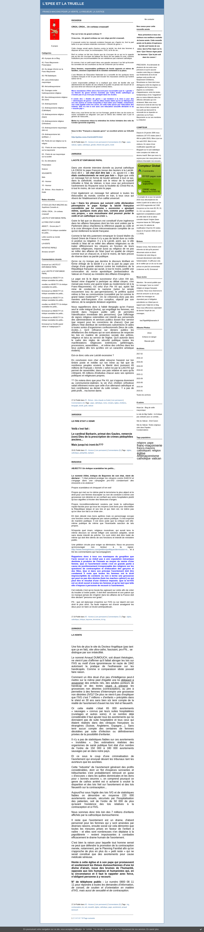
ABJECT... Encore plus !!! (51, 226)
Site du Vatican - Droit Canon (147, 421)
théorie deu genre (103, 145)
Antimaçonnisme (148, 455)
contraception (76, 907)
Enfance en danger (149, 337)
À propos (54, 46)
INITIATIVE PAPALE (49, 248)
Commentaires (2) (78, 403)
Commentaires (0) (114, 142)
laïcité (81, 406)
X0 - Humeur (46, 181)
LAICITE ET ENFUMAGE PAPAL (54, 218)
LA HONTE (46, 243)
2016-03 (140, 366)
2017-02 (140, 354)
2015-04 (140, 387)
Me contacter (149, 19)
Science (45, 169)
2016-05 (140, 362)
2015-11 (140, 374)
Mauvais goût (149, 341)
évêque (82, 619)
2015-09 (140, 378)
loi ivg (103, 619)
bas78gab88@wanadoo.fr (149, 320)
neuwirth (91, 907)
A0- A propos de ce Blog (51, 58)
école (112, 145)
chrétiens (122, 403)
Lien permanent (100, 142)
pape (150, 442)
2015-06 (140, 382)
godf (85, 406)
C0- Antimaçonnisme (49, 104)
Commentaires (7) (114, 617)
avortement (117, 907)
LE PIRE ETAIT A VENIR (51, 222)
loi (83, 907)
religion (156, 450)
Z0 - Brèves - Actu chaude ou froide (97, 400)
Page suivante (89, 918)
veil (86, 907)
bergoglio (75, 406)
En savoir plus (152, 929)
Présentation (46, 165)
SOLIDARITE (47, 173)
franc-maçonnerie (149, 445)
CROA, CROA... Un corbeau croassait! (90, 27)
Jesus (149, 333)
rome (105, 403)
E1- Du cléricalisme (49, 161)
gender (93, 145)
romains (111, 403)
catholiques (144, 450)
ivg (128, 904)
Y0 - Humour (46, 185)
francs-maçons (146, 448)
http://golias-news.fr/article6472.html (87, 137)
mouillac (45, 284)
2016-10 (140, 358)
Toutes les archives (144, 395)
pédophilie (83, 453)
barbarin (91, 453)
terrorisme (96, 619)
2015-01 (140, 391)
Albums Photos (143, 327)
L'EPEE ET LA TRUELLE (63, 4)
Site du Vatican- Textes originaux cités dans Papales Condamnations (149, 427)
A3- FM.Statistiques (49, 76)
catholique (144, 458)
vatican (156, 458)
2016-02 (140, 370)
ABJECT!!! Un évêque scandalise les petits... (93, 468)
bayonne (89, 619)
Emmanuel (46, 278)
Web (43, 177)
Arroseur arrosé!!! (48, 252)
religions (141, 442)
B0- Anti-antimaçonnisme (51, 86)
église (141, 453)
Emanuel (45, 265)
